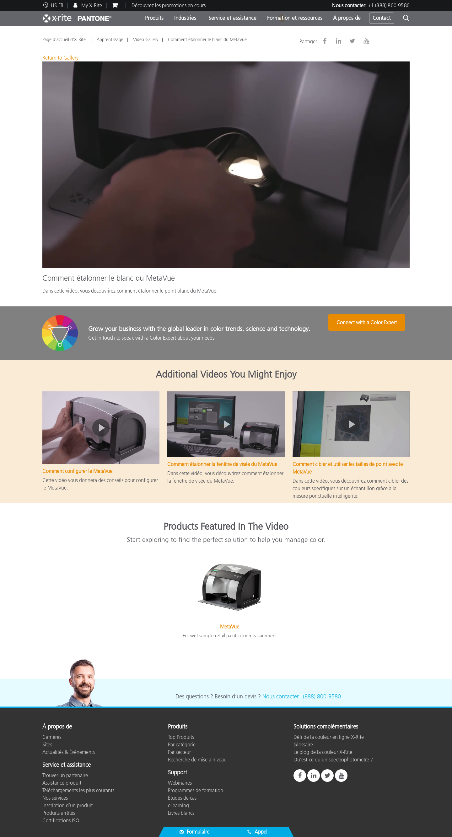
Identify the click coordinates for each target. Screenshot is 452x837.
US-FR (57, 5)
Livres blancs (181, 813)
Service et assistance (231, 18)
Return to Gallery (60, 58)
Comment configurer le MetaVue (77, 471)
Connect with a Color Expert (371, 334)
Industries (185, 18)
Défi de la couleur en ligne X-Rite (328, 737)
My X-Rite (91, 5)
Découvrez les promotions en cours (169, 5)
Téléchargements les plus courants (78, 790)
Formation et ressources (294, 18)
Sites (47, 744)
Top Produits (181, 737)
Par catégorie (182, 744)
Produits (154, 18)
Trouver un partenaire (65, 775)
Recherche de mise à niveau (197, 759)
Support (177, 773)
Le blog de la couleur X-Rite (322, 752)
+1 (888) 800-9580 (389, 5)
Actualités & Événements (68, 752)
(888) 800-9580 (322, 696)
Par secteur (179, 752)
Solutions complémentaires (325, 727)
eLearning (178, 805)
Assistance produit (61, 783)
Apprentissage (110, 39)
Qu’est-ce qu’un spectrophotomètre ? (333, 759)
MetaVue (229, 626)
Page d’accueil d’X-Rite (64, 39)
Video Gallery (145, 39)
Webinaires (180, 783)
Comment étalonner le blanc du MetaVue (207, 39)
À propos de (347, 18)
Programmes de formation (195, 790)
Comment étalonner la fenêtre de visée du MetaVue (222, 464)
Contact (382, 18)
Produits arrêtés (58, 813)
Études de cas (182, 798)
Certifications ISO (60, 820)
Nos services (55, 798)
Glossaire (303, 744)
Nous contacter (280, 696)
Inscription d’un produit (67, 805)
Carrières (51, 737)
